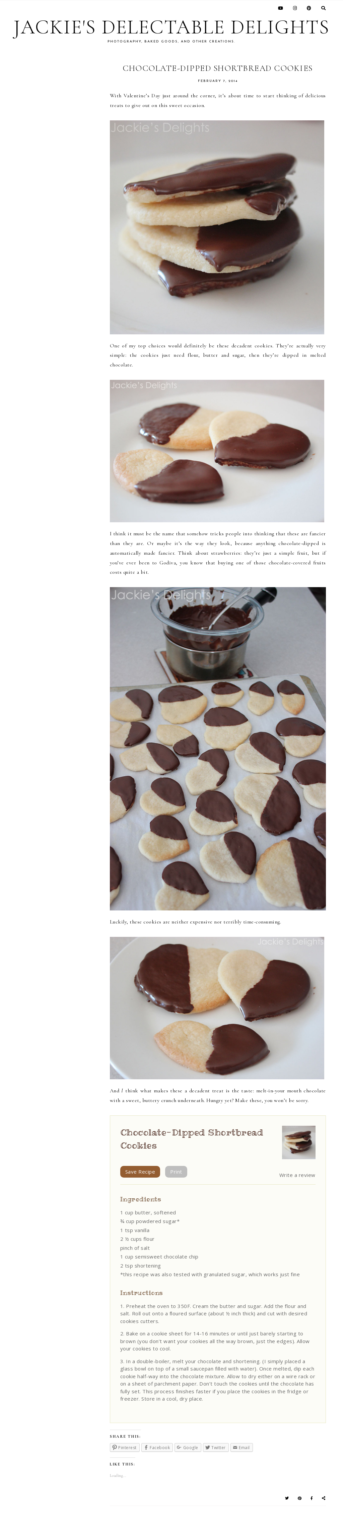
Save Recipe (140, 1171)
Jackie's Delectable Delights (171, 27)
